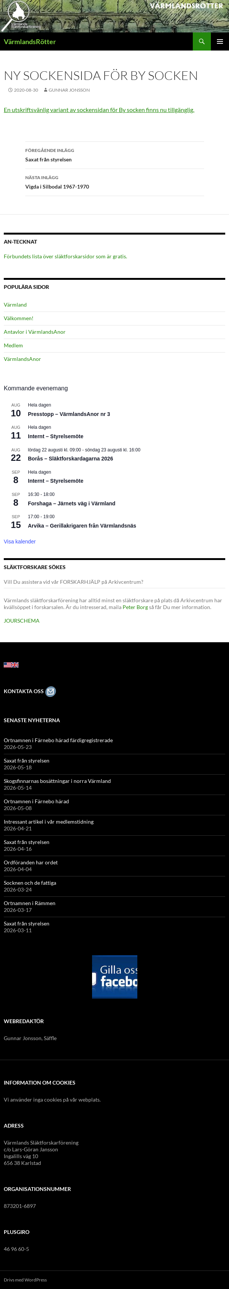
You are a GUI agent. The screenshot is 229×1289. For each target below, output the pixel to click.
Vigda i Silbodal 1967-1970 (114, 181)
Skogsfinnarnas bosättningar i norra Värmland (57, 781)
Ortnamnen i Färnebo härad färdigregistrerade (58, 740)
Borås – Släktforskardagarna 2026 (70, 459)
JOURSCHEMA (22, 620)
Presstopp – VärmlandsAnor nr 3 (69, 414)
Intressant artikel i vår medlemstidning (49, 821)
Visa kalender (20, 542)
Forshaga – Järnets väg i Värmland (71, 503)
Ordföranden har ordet (31, 862)
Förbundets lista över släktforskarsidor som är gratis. (65, 256)
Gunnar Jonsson (69, 90)
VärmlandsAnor (22, 359)
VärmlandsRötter (30, 41)
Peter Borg (135, 607)
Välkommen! (19, 318)
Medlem (13, 345)
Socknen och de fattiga (30, 882)
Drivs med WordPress (25, 1280)
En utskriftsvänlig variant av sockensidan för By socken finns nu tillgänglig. (99, 109)
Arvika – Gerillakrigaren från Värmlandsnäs (82, 526)
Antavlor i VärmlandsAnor (35, 331)
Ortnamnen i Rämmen (29, 903)
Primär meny (220, 41)
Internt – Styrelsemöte (55, 436)
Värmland (15, 304)
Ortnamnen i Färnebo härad (36, 801)
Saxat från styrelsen (114, 154)
